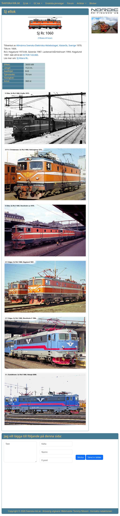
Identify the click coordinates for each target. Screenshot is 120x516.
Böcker (93, 3)
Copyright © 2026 (17, 511)
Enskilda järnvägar (54, 3)
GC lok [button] (37, 3)
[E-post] (56, 460)
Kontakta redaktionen (101, 511)
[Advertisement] (60, 487)
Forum (70, 3)
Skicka (80, 457)
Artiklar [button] (81, 3)
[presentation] (96, 446)
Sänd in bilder (94, 457)
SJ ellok (10, 11)
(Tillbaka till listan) (45, 38)
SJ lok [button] (26, 3)
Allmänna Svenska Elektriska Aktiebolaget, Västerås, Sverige (46, 45)
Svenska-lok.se (11, 3)
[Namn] (56, 452)
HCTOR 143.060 (30, 55)
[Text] (20, 451)
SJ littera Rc (22, 58)
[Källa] (56, 443)
